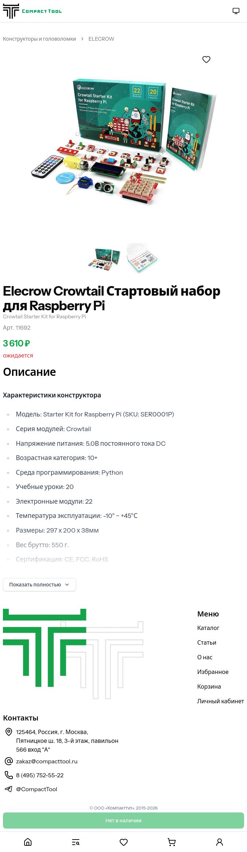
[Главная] (27, 842)
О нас (205, 657)
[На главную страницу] (32, 11)
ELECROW (102, 39)
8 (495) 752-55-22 (39, 775)
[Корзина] (171, 842)
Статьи (207, 642)
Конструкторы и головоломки (39, 39)
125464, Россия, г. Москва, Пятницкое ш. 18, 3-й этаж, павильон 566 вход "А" (67, 740)
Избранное (213, 671)
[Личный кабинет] (219, 842)
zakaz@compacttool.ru (47, 761)
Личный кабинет (220, 701)
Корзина (209, 686)
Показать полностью (39, 584)
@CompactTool (36, 789)
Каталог (208, 627)
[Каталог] (75, 842)
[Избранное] (123, 842)
